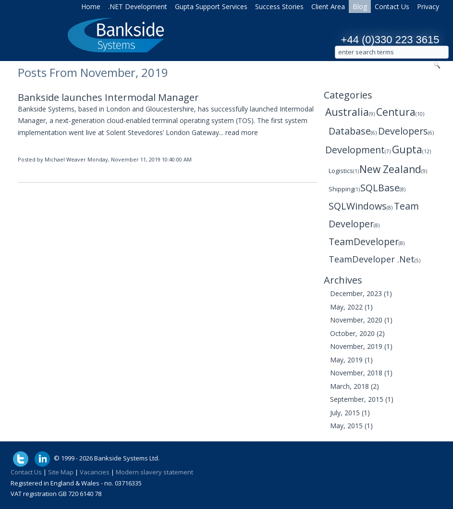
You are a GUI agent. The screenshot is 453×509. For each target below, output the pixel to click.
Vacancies (95, 472)
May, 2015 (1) (351, 425)
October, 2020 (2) (357, 333)
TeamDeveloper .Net (374, 259)
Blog (360, 6)
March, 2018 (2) (354, 386)
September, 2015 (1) (361, 399)
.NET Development (137, 6)
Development (358, 149)
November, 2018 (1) (361, 372)
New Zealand (393, 169)
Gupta (411, 149)
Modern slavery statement (154, 472)
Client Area (328, 6)
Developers (406, 130)
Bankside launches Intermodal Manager (108, 97)
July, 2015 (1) (350, 412)
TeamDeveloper (366, 241)
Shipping (344, 189)
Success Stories (279, 6)
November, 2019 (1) (361, 346)
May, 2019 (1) (351, 359)
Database (353, 130)
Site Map (60, 472)
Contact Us (392, 6)
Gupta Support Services (211, 6)
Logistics (344, 171)
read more (241, 132)
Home (90, 6)
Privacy (428, 6)
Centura (400, 112)
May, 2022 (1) (351, 306)
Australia (350, 112)
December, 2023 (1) (361, 293)
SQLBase (382, 187)
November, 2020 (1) (361, 319)
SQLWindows (360, 205)
